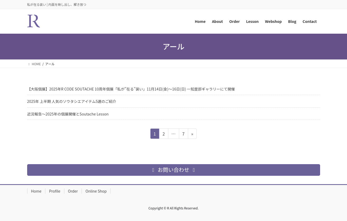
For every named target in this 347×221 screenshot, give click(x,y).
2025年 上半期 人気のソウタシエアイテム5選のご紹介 (71, 101)
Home (36, 191)
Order (73, 191)
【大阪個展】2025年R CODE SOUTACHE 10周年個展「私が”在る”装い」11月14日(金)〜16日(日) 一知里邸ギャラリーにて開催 (131, 89)
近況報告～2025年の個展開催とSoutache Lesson (68, 114)
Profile (54, 191)
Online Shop (96, 191)
